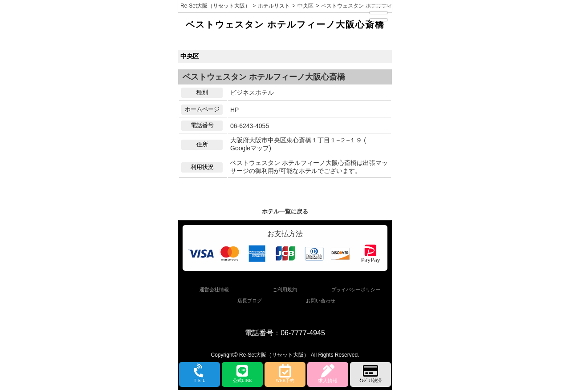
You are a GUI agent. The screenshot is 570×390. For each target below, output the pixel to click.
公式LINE (242, 373)
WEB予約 (285, 373)
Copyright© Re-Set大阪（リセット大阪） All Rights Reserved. (285, 355)
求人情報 (327, 373)
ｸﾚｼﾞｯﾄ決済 (370, 373)
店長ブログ (249, 300)
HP (234, 109)
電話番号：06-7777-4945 (285, 333)
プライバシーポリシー (355, 289)
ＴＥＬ (199, 374)
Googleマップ (249, 148)
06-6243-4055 (249, 125)
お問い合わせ (320, 300)
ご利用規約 (285, 289)
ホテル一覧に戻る (285, 211)
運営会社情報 (214, 289)
